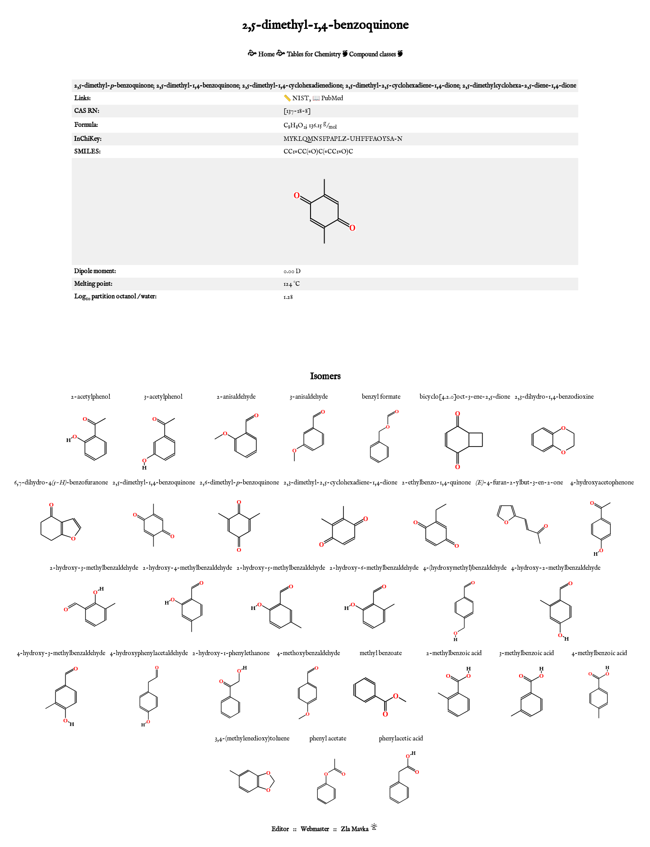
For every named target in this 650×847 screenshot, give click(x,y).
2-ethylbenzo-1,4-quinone (436, 483)
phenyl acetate (328, 739)
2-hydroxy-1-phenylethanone (230, 653)
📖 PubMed (327, 98)
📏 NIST (296, 98)
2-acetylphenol (90, 397)
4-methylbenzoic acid (599, 653)
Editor (280, 829)
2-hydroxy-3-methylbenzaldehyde (94, 568)
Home (266, 55)
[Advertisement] (325, 335)
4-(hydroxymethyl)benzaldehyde (464, 568)
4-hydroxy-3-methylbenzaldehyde (61, 653)
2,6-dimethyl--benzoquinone (239, 483)
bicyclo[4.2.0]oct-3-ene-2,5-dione (465, 397)
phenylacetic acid (401, 739)
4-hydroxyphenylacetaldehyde (149, 653)
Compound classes (372, 55)
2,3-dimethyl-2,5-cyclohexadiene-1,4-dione (340, 483)
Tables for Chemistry (314, 55)
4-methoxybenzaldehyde (308, 653)
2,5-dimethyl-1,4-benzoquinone (153, 483)
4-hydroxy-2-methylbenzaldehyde (555, 568)
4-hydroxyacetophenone (602, 483)
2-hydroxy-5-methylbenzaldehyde (281, 568)
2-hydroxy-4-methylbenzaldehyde (187, 568)
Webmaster (315, 829)
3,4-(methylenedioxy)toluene (252, 739)
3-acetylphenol (163, 397)
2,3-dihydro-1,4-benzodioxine (554, 397)
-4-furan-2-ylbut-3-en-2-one (519, 483)
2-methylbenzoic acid (454, 653)
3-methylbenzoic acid (526, 653)
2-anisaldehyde (236, 397)
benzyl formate (381, 397)
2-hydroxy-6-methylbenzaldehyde (374, 568)
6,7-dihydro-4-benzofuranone (61, 483)
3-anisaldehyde (309, 397)
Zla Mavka (354, 829)
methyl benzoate (381, 653)
